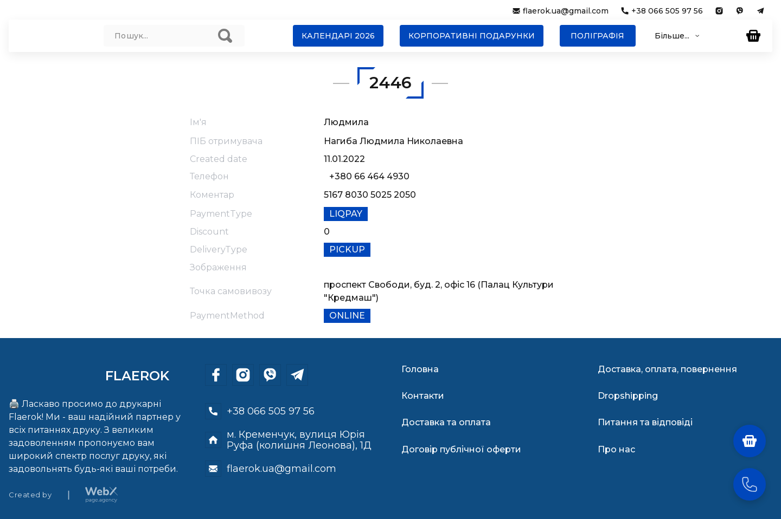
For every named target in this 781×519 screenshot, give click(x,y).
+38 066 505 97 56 (667, 11)
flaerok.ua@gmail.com (566, 11)
